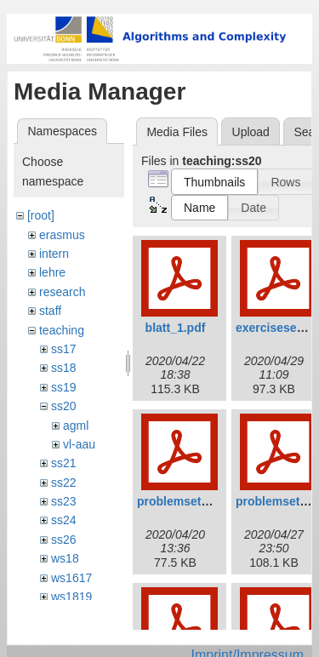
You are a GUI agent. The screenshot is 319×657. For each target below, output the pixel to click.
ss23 (64, 501)
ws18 (65, 558)
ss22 (64, 482)
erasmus (62, 235)
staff (50, 310)
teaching (61, 330)
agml (75, 425)
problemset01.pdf (186, 501)
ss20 (64, 406)
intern (54, 253)
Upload (251, 132)
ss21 (64, 463)
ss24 (64, 520)
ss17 (64, 349)
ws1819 (71, 596)
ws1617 (71, 578)
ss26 (64, 539)
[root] (40, 215)
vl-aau (79, 444)
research (62, 292)
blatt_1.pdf (175, 327)
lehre (52, 272)
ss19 (64, 387)
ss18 (64, 367)
